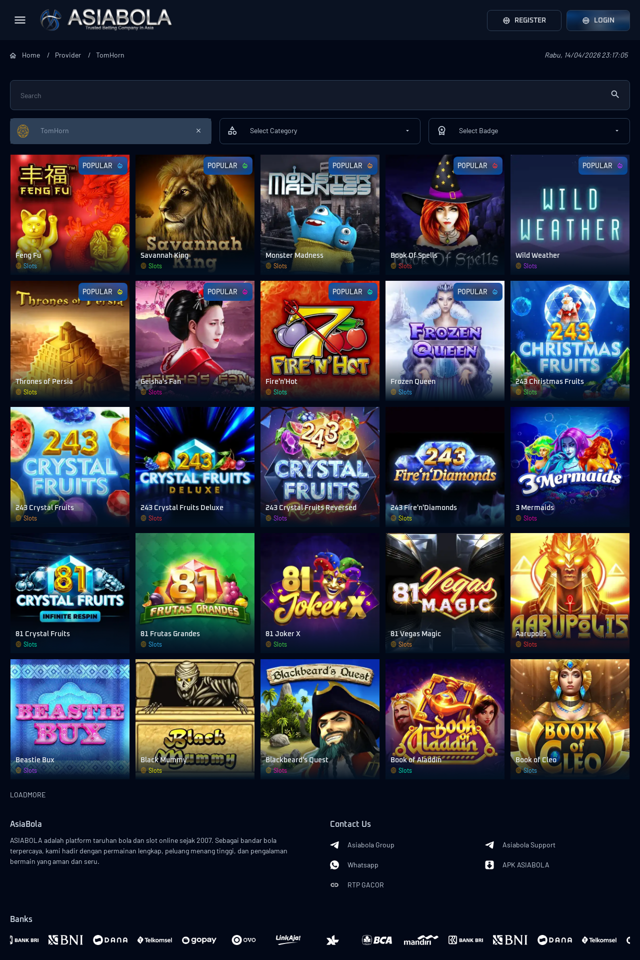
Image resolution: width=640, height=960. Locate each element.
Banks (21, 919)
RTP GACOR (357, 885)
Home (31, 55)
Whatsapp (354, 865)
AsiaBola (26, 824)
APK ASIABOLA (517, 865)
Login (598, 21)
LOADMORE (28, 794)
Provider (68, 55)
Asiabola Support (520, 845)
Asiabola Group (362, 845)
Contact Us (350, 824)
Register (524, 21)
